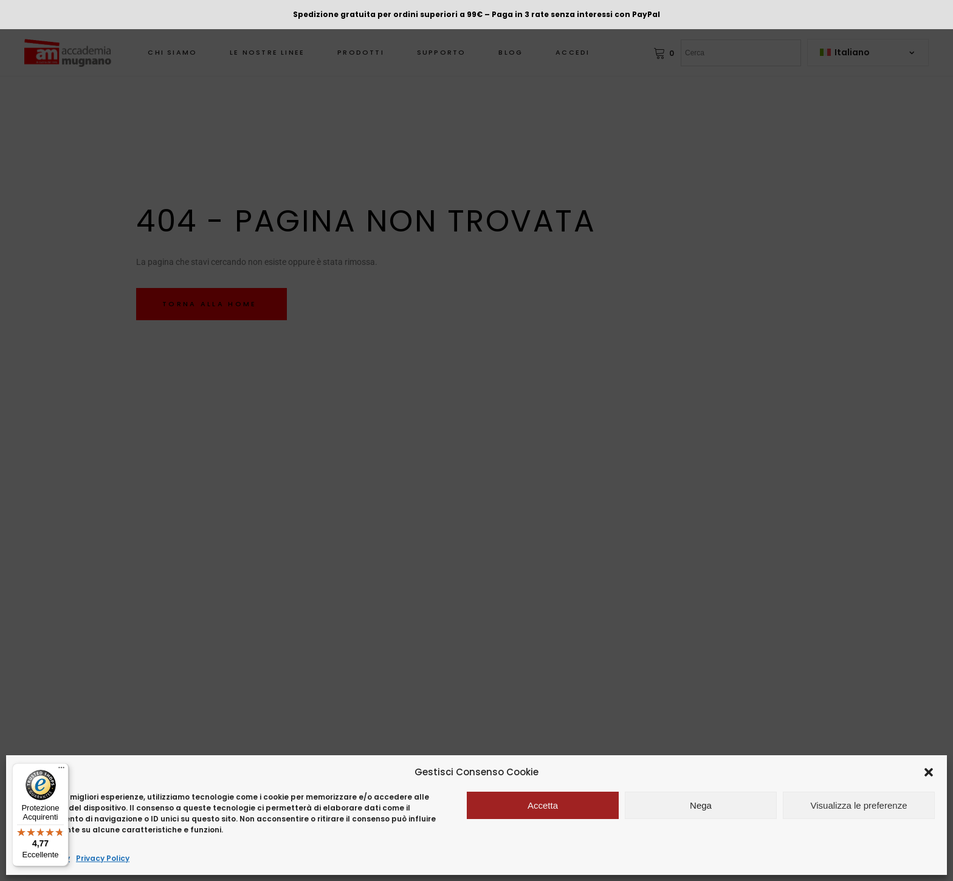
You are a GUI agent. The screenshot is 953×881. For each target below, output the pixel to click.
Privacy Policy (102, 858)
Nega (701, 805)
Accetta (543, 805)
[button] (929, 772)
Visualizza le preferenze (859, 805)
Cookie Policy (44, 858)
